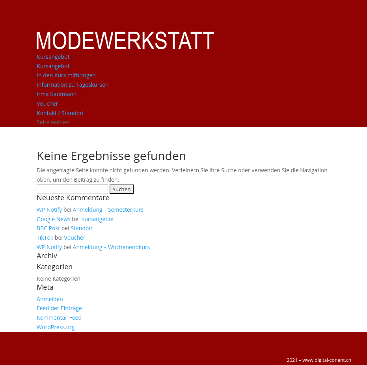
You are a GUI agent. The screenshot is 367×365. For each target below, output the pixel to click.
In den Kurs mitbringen (66, 75)
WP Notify (49, 209)
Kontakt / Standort (60, 113)
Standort (82, 228)
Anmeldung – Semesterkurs (108, 209)
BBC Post (48, 228)
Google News (54, 219)
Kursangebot (53, 56)
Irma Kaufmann (57, 94)
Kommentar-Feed (59, 317)
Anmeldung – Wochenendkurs (111, 247)
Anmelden (50, 299)
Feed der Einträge (59, 308)
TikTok (45, 237)
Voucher (47, 103)
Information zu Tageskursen (72, 84)
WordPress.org (56, 327)
